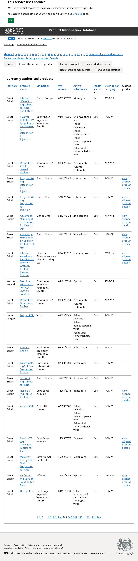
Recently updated (14, 58)
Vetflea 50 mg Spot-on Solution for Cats (27, 480)
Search (54, 58)
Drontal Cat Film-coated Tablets (27, 303)
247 (75, 517)
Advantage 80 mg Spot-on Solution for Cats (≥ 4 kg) (27, 241)
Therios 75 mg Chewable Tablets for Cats (26, 445)
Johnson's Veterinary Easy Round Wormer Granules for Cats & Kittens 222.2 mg (27, 264)
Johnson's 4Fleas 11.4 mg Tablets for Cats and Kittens (26, 104)
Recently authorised (37, 58)
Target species (98, 87)
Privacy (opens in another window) (45, 545)
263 (99, 517)
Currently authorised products (36, 64)
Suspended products (98, 64)
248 (80, 517)
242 (49, 517)
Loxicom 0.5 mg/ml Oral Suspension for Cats (27, 367)
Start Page (9, 44)
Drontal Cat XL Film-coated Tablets (26, 167)
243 (55, 517)
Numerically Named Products (106, 54)
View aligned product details (126, 183)
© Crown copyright (125, 553)
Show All (9, 54)
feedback (47, 38)
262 (94, 517)
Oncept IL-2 (26, 491)
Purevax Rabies (24, 349)
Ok (10, 20)
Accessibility (20, 545)
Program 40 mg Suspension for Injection (27, 203)
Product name (25, 87)
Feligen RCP (27, 315)
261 (88, 517)
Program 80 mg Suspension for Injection (27, 185)
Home (9, 64)
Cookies (77, 13)
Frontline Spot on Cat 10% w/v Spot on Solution (26, 288)
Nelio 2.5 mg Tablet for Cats (26, 394)
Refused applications (108, 69)
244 (60, 517)
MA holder (43, 86)
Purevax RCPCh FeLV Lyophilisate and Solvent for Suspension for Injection (27, 128)
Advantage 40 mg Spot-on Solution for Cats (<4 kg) (27, 222)
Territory (12, 86)
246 (70, 517)
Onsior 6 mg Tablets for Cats (26, 381)
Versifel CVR (27, 406)
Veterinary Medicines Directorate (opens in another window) (33, 548)
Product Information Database (72, 30)
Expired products (70, 64)
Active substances (80, 87)
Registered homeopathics (75, 69)
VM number (63, 87)
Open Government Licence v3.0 (58, 553)
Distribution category (112, 87)
